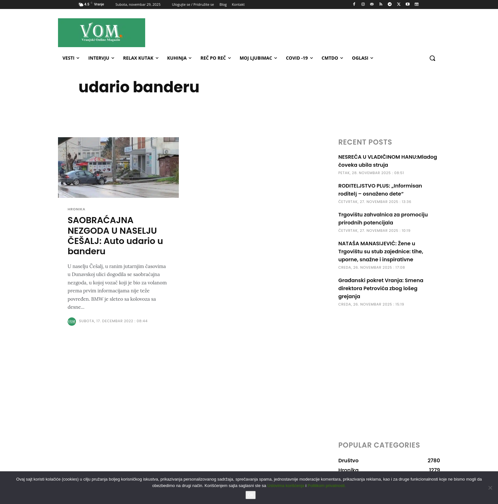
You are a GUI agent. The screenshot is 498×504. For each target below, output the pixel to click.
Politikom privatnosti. (327, 485)
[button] (432, 58)
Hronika (77, 209)
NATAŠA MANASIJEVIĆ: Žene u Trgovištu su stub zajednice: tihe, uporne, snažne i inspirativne (380, 251)
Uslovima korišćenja (285, 485)
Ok (250, 494)
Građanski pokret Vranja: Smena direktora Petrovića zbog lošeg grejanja (380, 288)
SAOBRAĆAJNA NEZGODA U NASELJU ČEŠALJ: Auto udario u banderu (115, 236)
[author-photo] (73, 322)
